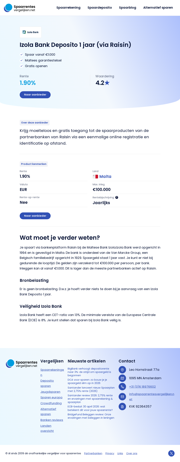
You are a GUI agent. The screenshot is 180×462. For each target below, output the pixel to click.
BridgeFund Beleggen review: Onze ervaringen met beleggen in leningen (90, 428)
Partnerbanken (93, 453)
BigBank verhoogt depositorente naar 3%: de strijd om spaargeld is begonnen (88, 363)
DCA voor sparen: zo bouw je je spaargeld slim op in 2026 (90, 376)
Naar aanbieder (36, 95)
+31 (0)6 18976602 (143, 374)
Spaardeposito (101, 7)
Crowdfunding (51, 391)
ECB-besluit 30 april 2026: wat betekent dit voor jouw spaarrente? (91, 414)
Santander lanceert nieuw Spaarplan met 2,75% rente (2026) (89, 388)
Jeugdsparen (50, 379)
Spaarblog (128, 7)
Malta (102, 178)
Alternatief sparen (158, 7)
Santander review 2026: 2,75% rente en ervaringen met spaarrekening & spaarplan (91, 401)
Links (120, 453)
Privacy (109, 453)
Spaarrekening (71, 7)
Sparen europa (52, 385)
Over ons (131, 453)
